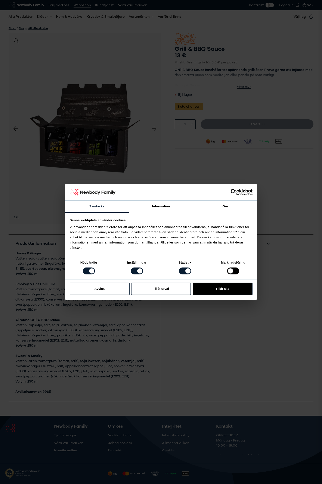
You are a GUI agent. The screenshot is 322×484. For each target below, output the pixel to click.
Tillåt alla (222, 288)
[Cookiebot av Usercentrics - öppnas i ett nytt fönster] (234, 192)
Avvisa (100, 288)
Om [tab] (225, 206)
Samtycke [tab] (97, 206)
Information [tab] (161, 206)
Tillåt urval (161, 288)
